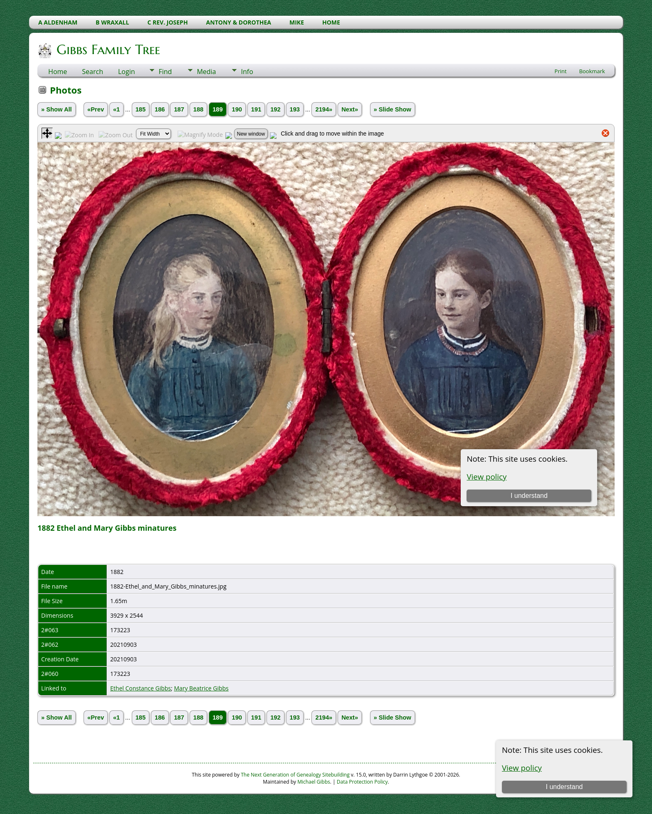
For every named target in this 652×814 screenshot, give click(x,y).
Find (165, 71)
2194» (323, 109)
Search (92, 71)
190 (237, 109)
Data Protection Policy (362, 781)
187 (179, 109)
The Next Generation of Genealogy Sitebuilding (295, 774)
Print (561, 71)
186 (160, 109)
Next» (349, 109)
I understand (564, 786)
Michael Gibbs (313, 781)
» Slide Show (392, 109)
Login (126, 71)
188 (198, 109)
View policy (522, 767)
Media (206, 71)
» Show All (56, 109)
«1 (116, 109)
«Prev (95, 109)
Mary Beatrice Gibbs (201, 688)
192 (275, 109)
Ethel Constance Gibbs (140, 688)
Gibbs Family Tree (107, 49)
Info (247, 71)
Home (57, 71)
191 (256, 109)
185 (141, 109)
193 (295, 109)
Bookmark (592, 71)
